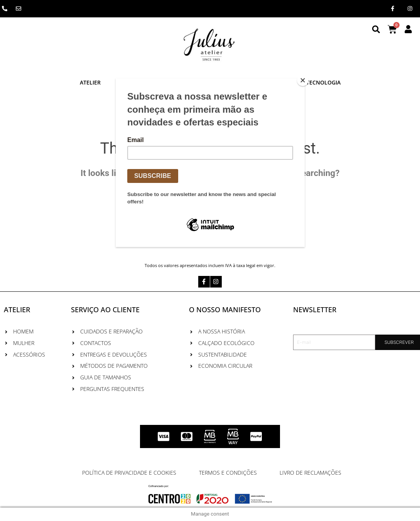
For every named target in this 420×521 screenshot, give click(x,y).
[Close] (303, 80)
